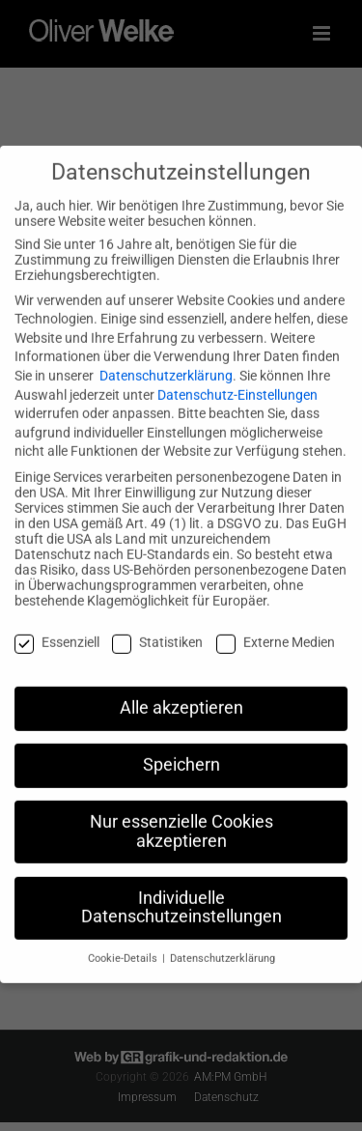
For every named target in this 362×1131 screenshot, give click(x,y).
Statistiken (157, 626)
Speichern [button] (181, 749)
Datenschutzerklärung (166, 359)
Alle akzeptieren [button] (181, 692)
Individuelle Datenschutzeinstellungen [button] (181, 891)
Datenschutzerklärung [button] (222, 943)
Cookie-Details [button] (124, 943)
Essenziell (56, 626)
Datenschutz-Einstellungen (237, 378)
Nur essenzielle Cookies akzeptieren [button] (181, 816)
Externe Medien (275, 626)
